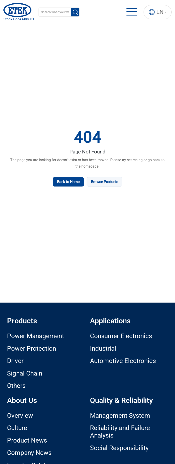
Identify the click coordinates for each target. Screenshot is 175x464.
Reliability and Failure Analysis (120, 431)
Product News (27, 440)
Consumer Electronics (121, 336)
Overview (20, 415)
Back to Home (68, 182)
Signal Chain (24, 373)
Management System (120, 415)
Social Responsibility (119, 448)
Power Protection (31, 348)
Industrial (103, 348)
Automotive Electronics (123, 361)
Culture (17, 428)
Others (16, 385)
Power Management (35, 336)
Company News (29, 452)
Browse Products (104, 182)
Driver (15, 361)
